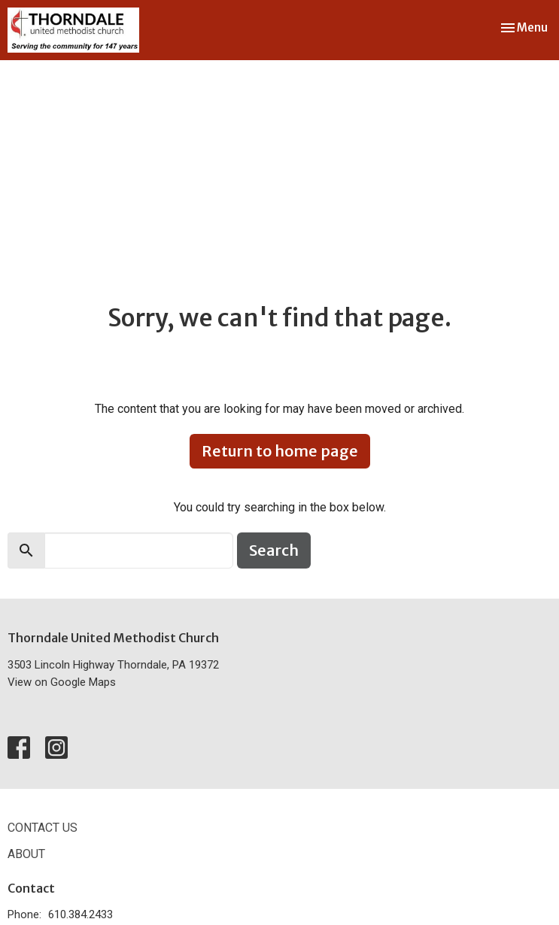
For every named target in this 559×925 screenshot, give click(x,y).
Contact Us (42, 827)
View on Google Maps (62, 682)
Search (274, 550)
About (26, 854)
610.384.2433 (80, 914)
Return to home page (280, 450)
